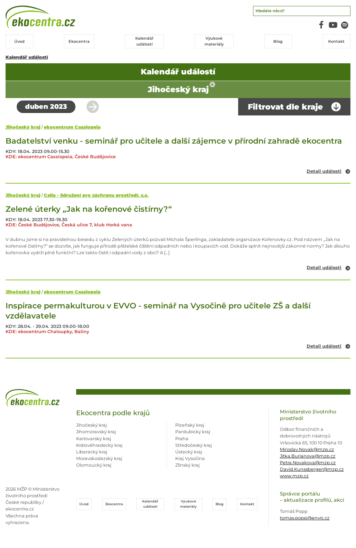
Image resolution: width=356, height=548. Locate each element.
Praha (181, 438)
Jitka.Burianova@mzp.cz (307, 456)
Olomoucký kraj (94, 465)
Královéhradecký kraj (99, 445)
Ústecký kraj (188, 451)
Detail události (324, 171)
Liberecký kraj (91, 451)
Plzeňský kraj (189, 425)
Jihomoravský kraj (96, 431)
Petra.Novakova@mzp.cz (308, 462)
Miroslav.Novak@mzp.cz (307, 449)
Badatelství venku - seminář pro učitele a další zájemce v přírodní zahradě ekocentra (174, 141)
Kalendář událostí (27, 57)
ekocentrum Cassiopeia (72, 127)
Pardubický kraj (192, 431)
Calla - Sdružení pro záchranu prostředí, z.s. (96, 195)
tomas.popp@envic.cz (305, 518)
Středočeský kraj (193, 445)
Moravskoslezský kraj (99, 458)
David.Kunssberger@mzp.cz (312, 469)
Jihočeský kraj (23, 127)
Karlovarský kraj (93, 438)
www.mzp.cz (294, 475)
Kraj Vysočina (190, 458)
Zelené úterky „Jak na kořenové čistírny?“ (89, 209)
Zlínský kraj (187, 465)
